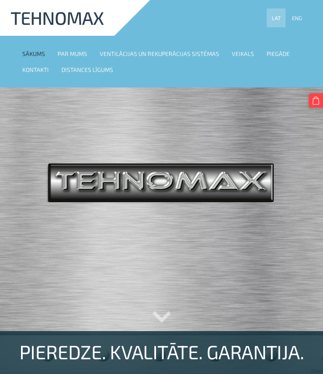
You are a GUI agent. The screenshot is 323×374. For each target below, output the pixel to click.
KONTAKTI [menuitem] (35, 69)
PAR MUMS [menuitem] (72, 53)
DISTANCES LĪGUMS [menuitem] (87, 69)
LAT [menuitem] (276, 18)
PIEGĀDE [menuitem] (278, 53)
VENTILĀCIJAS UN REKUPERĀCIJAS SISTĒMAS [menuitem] (159, 53)
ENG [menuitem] (297, 18)
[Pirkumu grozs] (316, 100)
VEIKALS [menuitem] (243, 53)
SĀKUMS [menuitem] (33, 53)
